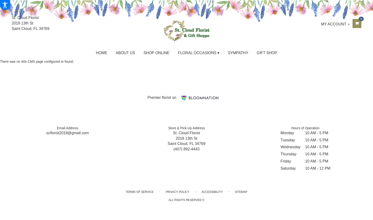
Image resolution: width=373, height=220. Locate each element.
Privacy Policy (177, 192)
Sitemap (241, 192)
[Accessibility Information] (5, 5)
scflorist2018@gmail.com (67, 133)
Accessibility (212, 192)
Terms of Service (140, 192)
